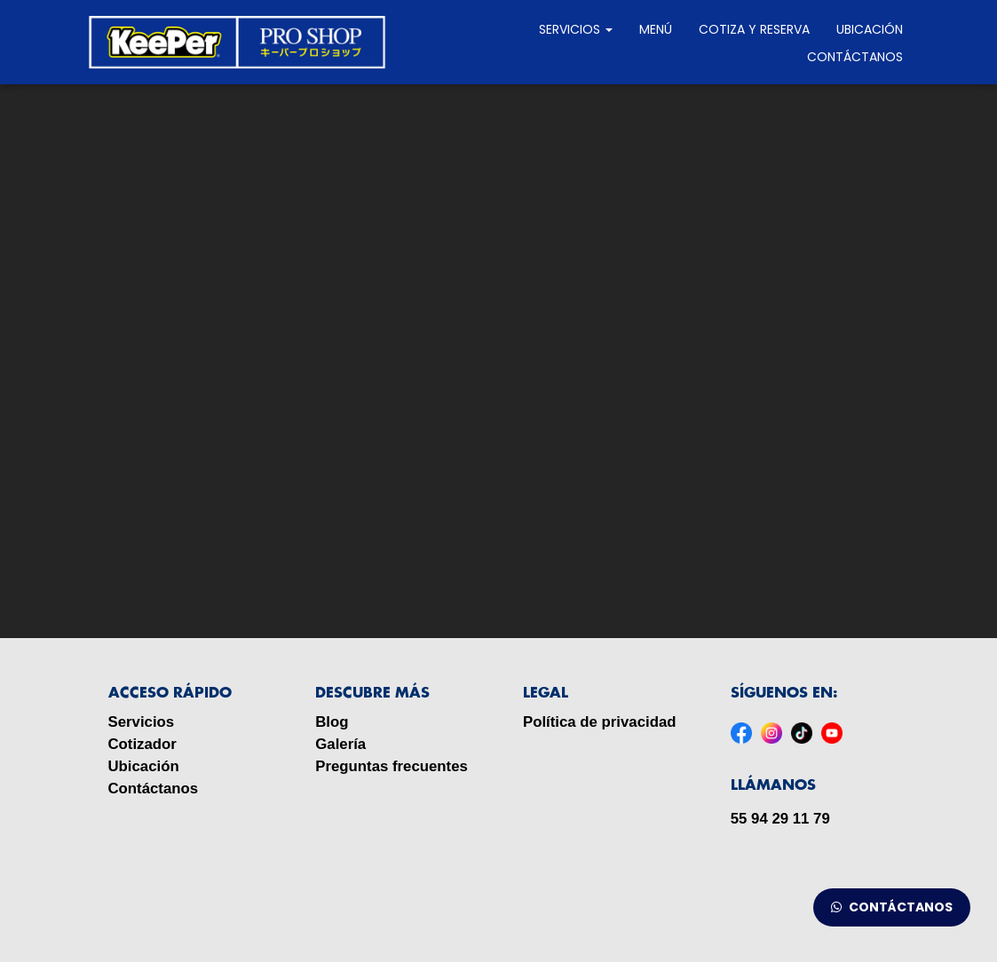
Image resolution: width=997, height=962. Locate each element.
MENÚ (655, 29)
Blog (331, 722)
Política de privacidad (600, 722)
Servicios (576, 29)
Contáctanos (855, 57)
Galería (340, 744)
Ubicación (869, 29)
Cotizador (142, 744)
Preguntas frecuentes (391, 766)
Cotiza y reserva (754, 29)
